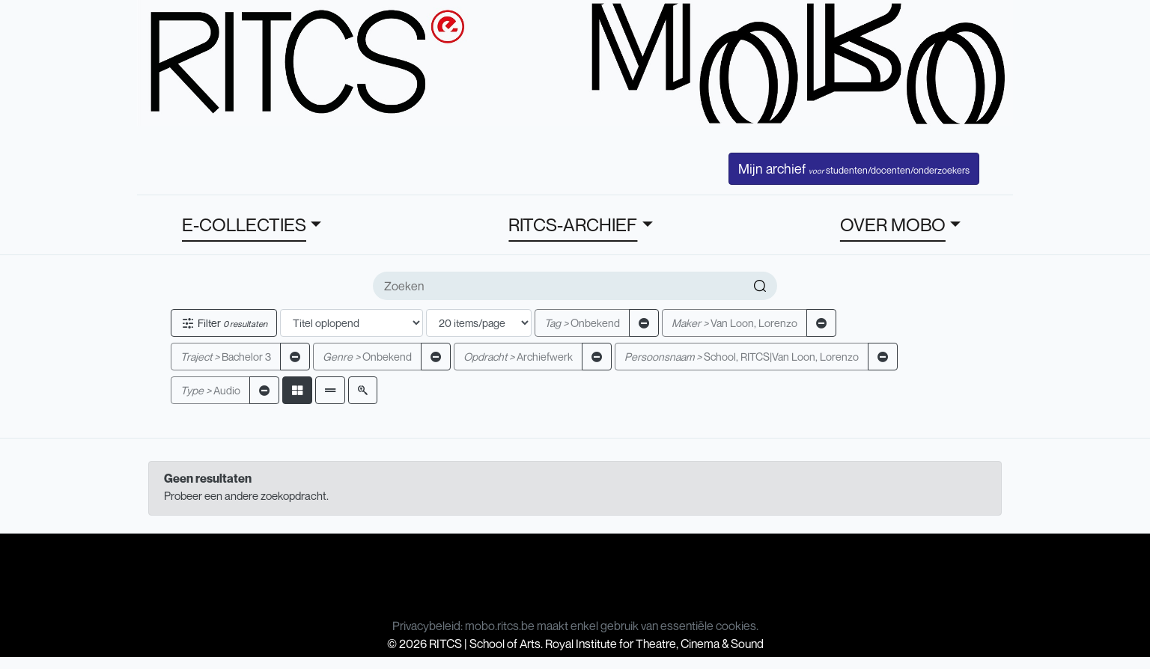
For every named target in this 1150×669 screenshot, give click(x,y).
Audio (210, 390)
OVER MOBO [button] (893, 224)
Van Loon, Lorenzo (734, 323)
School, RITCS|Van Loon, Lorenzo (741, 356)
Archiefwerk (518, 356)
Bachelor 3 (225, 356)
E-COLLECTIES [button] (244, 224)
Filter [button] (223, 323)
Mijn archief (854, 168)
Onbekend (582, 323)
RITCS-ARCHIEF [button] (572, 224)
